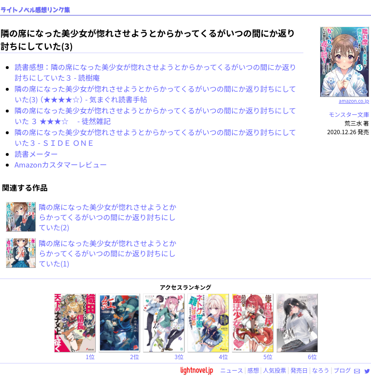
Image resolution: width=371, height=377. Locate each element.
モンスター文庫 (348, 114)
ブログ (342, 370)
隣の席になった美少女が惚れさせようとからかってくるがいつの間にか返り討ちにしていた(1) (107, 253)
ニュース (231, 370)
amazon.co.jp (345, 97)
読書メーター (36, 154)
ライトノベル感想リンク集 (35, 10)
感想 (253, 370)
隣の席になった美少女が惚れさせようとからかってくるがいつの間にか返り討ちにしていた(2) (107, 217)
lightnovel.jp (196, 370)
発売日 (299, 370)
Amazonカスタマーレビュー (60, 164)
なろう (320, 370)
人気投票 (274, 370)
